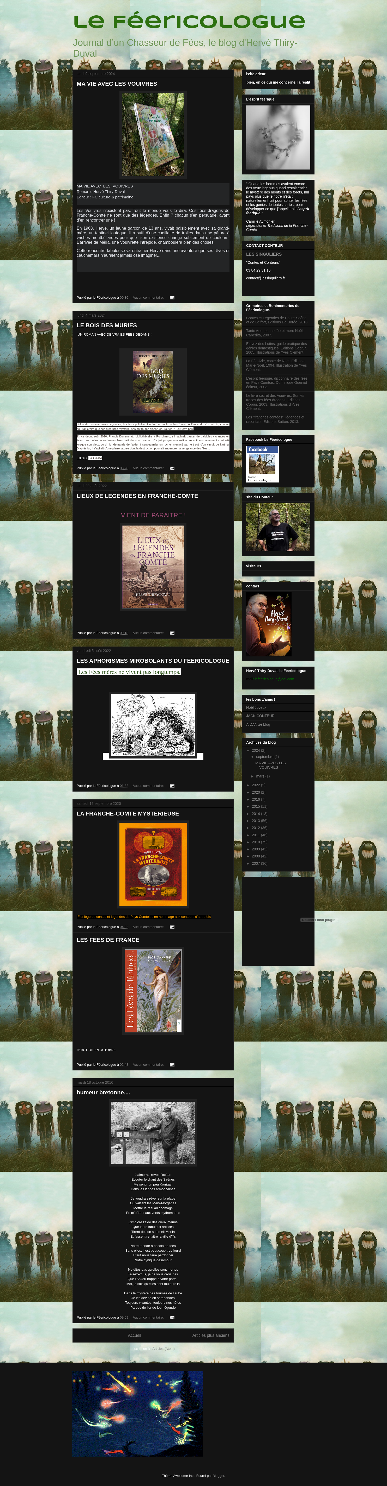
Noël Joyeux (256, 707)
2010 (256, 842)
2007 (256, 863)
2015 (256, 806)
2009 (256, 849)
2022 (256, 785)
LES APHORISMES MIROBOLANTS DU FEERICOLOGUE (153, 660)
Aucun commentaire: (149, 297)
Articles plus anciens (210, 1335)
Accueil (134, 1335)
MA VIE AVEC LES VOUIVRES (117, 83)
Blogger (218, 1476)
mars (260, 776)
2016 (256, 799)
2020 (256, 792)
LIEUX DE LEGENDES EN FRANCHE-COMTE (137, 496)
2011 (256, 835)
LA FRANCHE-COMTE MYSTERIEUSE (128, 813)
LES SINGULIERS (264, 254)
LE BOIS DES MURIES (107, 325)
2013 (256, 821)
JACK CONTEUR (260, 716)
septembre (265, 757)
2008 (256, 856)
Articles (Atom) (163, 1349)
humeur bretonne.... (103, 1092)
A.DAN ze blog (258, 724)
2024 (256, 750)
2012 (256, 828)
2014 (256, 814)
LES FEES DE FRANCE (108, 940)
